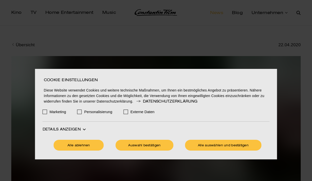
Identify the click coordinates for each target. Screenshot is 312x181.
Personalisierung (98, 112)
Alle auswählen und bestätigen (223, 145)
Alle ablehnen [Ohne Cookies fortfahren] (78, 145)
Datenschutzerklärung (166, 101)
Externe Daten (142, 112)
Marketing (58, 112)
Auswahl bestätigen (144, 145)
